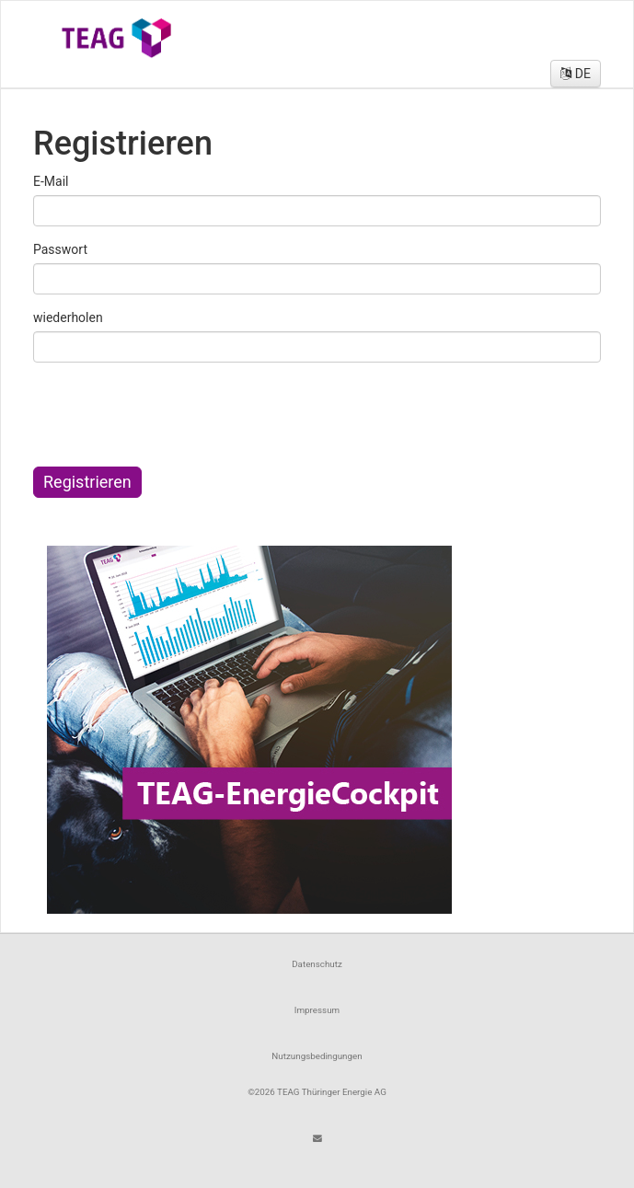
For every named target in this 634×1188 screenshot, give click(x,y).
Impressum (317, 1010)
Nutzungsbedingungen (316, 1056)
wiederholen (68, 317)
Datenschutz (317, 964)
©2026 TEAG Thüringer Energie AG (317, 1092)
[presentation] (177, 412)
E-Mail (50, 181)
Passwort (60, 249)
